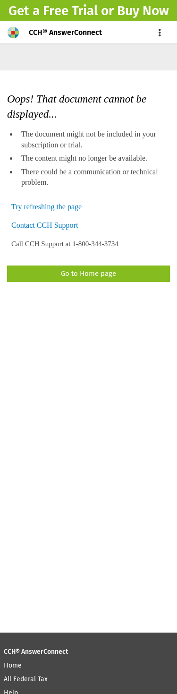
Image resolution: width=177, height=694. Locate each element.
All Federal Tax (26, 679)
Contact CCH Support (44, 226)
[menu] (160, 32)
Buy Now (143, 10)
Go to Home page (88, 273)
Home (13, 665)
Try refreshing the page (46, 207)
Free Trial (70, 10)
